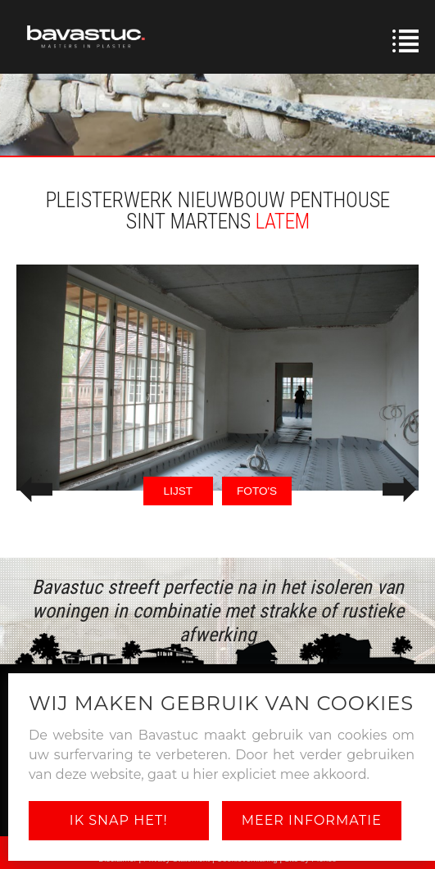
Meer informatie (312, 820)
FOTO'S (257, 491)
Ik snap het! (119, 820)
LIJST (178, 491)
